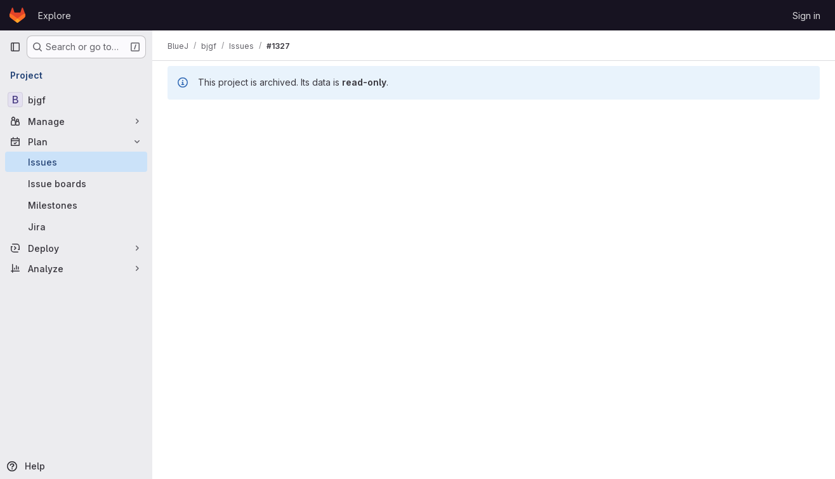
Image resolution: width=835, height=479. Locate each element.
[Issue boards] (76, 183)
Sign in (806, 15)
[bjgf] (76, 99)
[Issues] (76, 162)
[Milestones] (76, 205)
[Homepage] (17, 15)
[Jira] (76, 226)
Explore (54, 15)
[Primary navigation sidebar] (15, 47)
